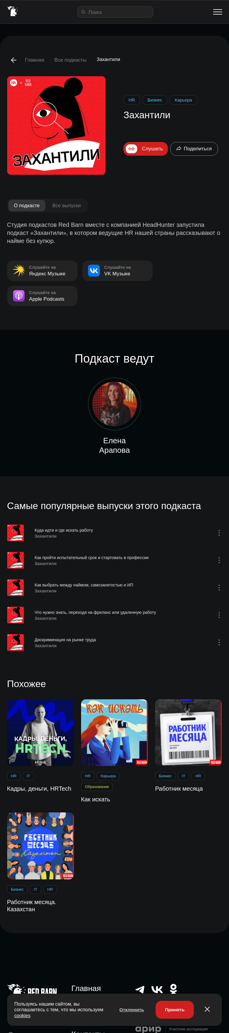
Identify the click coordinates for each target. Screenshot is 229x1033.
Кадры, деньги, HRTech (39, 789)
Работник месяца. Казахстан (31, 905)
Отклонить (130, 1009)
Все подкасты (70, 60)
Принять (174, 1009)
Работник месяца (179, 789)
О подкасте (27, 205)
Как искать (95, 799)
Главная (34, 60)
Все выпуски (68, 205)
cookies (49, 1015)
